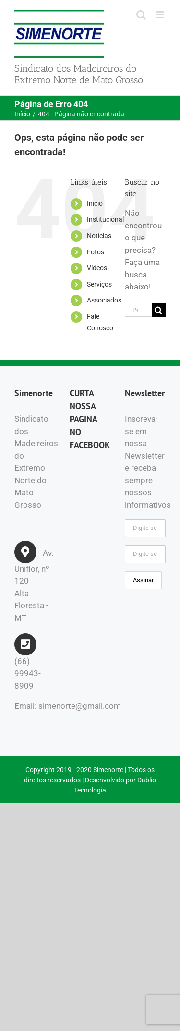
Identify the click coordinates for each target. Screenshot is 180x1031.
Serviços (99, 284)
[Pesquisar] (159, 310)
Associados (104, 300)
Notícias (99, 235)
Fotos (95, 252)
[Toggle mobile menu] (161, 15)
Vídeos (97, 268)
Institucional (105, 219)
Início (95, 203)
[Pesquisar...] (138, 310)
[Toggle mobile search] (141, 15)
